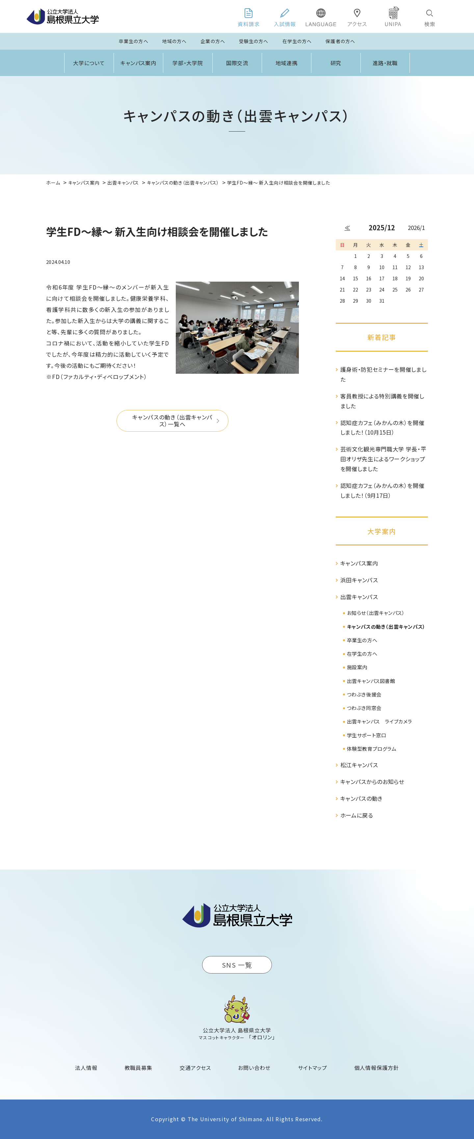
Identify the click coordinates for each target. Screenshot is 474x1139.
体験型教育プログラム (372, 748)
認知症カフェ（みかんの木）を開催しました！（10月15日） (382, 427)
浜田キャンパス (359, 580)
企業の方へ (212, 41)
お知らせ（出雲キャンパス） (376, 612)
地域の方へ (174, 41)
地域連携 (287, 63)
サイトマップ (312, 1068)
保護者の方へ (340, 41)
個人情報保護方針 (376, 1068)
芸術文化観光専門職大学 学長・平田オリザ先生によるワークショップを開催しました (383, 459)
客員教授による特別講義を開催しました (382, 401)
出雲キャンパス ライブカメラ (379, 721)
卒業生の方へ (133, 41)
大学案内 (381, 531)
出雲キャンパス (359, 597)
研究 (336, 63)
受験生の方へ (254, 41)
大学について (89, 63)
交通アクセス (195, 1068)
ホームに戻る (356, 815)
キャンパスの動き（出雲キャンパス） (386, 626)
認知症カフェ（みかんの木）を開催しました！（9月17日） (382, 490)
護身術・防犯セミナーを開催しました (383, 374)
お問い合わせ (254, 1068)
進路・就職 (385, 63)
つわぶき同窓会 (364, 707)
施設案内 (357, 667)
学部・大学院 (187, 63)
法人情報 (86, 1068)
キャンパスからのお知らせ (372, 781)
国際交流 (237, 63)
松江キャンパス (359, 765)
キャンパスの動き (361, 798)
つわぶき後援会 (364, 694)
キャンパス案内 (138, 63)
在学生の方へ (297, 41)
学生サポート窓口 (366, 735)
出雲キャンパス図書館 (371, 680)
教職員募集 (139, 1068)
